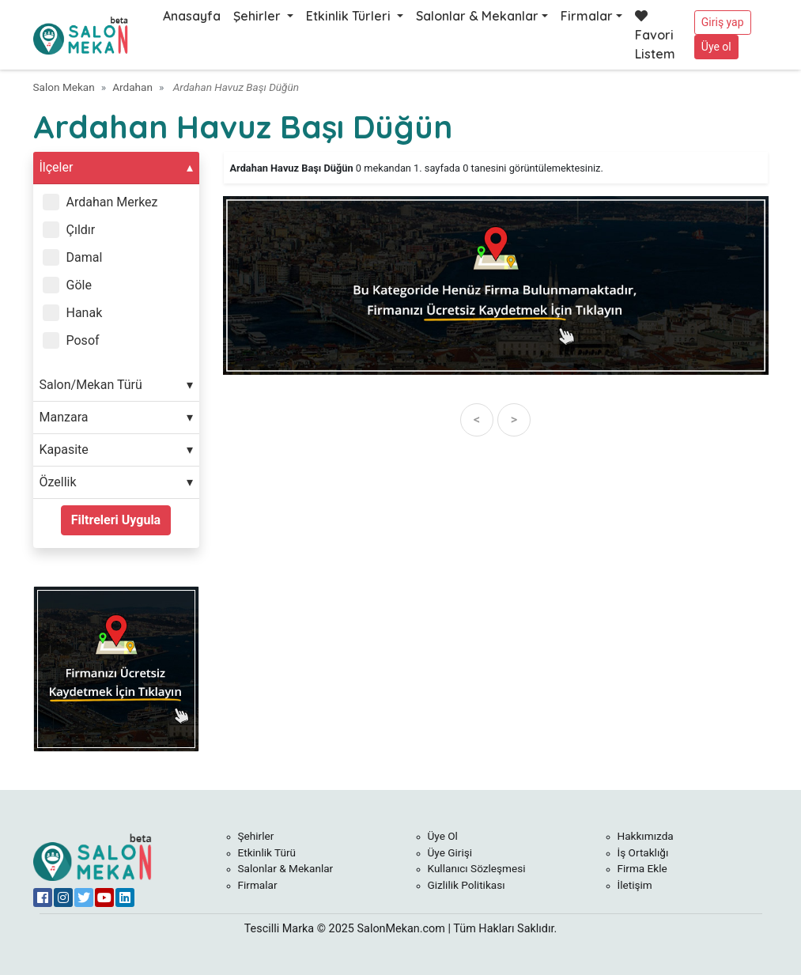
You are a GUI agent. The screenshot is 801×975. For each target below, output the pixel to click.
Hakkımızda (646, 836)
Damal (84, 257)
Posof (83, 340)
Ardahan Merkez (112, 202)
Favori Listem (655, 35)
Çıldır (81, 229)
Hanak (84, 312)
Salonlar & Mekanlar (477, 16)
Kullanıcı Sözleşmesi (477, 868)
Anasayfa (192, 16)
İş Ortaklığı (643, 852)
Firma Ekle (642, 868)
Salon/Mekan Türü (91, 384)
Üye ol (716, 46)
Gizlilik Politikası (466, 885)
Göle (79, 285)
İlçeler (57, 167)
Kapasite (64, 449)
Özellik (58, 481)
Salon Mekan (64, 87)
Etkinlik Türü (267, 852)
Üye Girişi (450, 852)
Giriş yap (722, 22)
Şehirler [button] (258, 16)
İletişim (635, 885)
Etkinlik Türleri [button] (350, 16)
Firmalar (587, 16)
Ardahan (132, 87)
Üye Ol (443, 836)
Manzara (64, 417)
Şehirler (256, 836)
